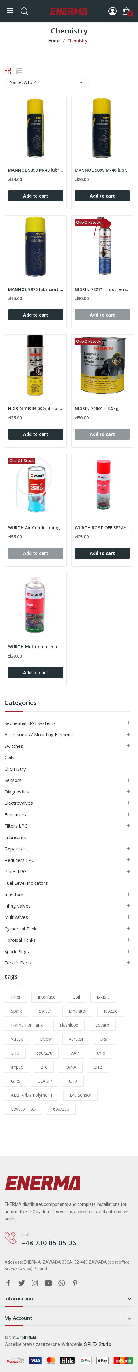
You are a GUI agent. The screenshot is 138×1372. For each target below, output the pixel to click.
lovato (102, 1025)
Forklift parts (18, 963)
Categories (21, 703)
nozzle (111, 1011)
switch (45, 1011)
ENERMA (28, 1337)
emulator (78, 1011)
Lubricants (15, 837)
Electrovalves (19, 803)
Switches (14, 746)
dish (104, 1039)
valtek (17, 1039)
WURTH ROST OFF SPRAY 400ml (102, 527)
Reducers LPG (20, 860)
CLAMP (44, 1081)
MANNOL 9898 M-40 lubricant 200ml (35, 170)
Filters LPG (16, 826)
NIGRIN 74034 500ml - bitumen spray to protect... (35, 408)
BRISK (103, 997)
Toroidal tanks (20, 940)
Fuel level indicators (26, 883)
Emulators (15, 814)
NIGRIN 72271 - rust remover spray (102, 289)
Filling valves (18, 906)
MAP (74, 1053)
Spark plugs (17, 951)
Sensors (13, 780)
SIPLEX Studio (97, 1344)
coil (76, 997)
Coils (9, 757)
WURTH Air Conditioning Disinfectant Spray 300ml (35, 527)
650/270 (44, 1053)
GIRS (15, 1081)
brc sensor (80, 1095)
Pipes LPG (16, 871)
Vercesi (76, 1039)
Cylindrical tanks (22, 929)
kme (100, 1053)
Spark (16, 1011)
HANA (70, 1067)
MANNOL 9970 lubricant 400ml (35, 289)
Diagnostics (17, 792)
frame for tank (27, 1025)
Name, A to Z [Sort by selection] (47, 82)
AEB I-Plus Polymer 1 (32, 1095)
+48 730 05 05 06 (48, 1243)
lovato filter (23, 1109)
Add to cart (35, 196)
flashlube (69, 1025)
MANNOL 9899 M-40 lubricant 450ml (102, 170)
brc (44, 1067)
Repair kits (16, 848)
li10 (15, 1053)
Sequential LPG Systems (30, 723)
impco (17, 1067)
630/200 (61, 1109)
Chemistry (15, 769)
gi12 (97, 1067)
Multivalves (16, 917)
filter (16, 997)
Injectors (14, 894)
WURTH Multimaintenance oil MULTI (35, 646)
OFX (73, 1081)
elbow (46, 1039)
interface (46, 997)
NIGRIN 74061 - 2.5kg (97, 408)
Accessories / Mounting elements (40, 734)
